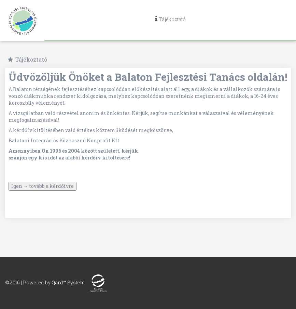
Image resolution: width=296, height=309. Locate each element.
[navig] (170, 20)
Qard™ (59, 282)
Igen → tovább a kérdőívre (42, 186)
